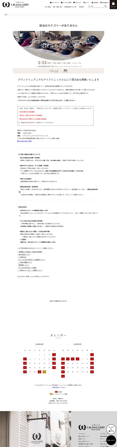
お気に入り (77, 2)
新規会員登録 (103, 423)
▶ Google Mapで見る (24, 141)
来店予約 (81, 7)
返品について (82, 425)
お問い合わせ (103, 430)
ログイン (86, 2)
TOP (6, 15)
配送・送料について (84, 423)
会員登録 (95, 2)
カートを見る (103, 428)
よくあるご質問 (66, 2)
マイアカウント (104, 420)
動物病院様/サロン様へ (71, 7)
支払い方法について (84, 428)
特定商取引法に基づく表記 (86, 430)
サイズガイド (54, 2)
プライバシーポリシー (84, 433)
